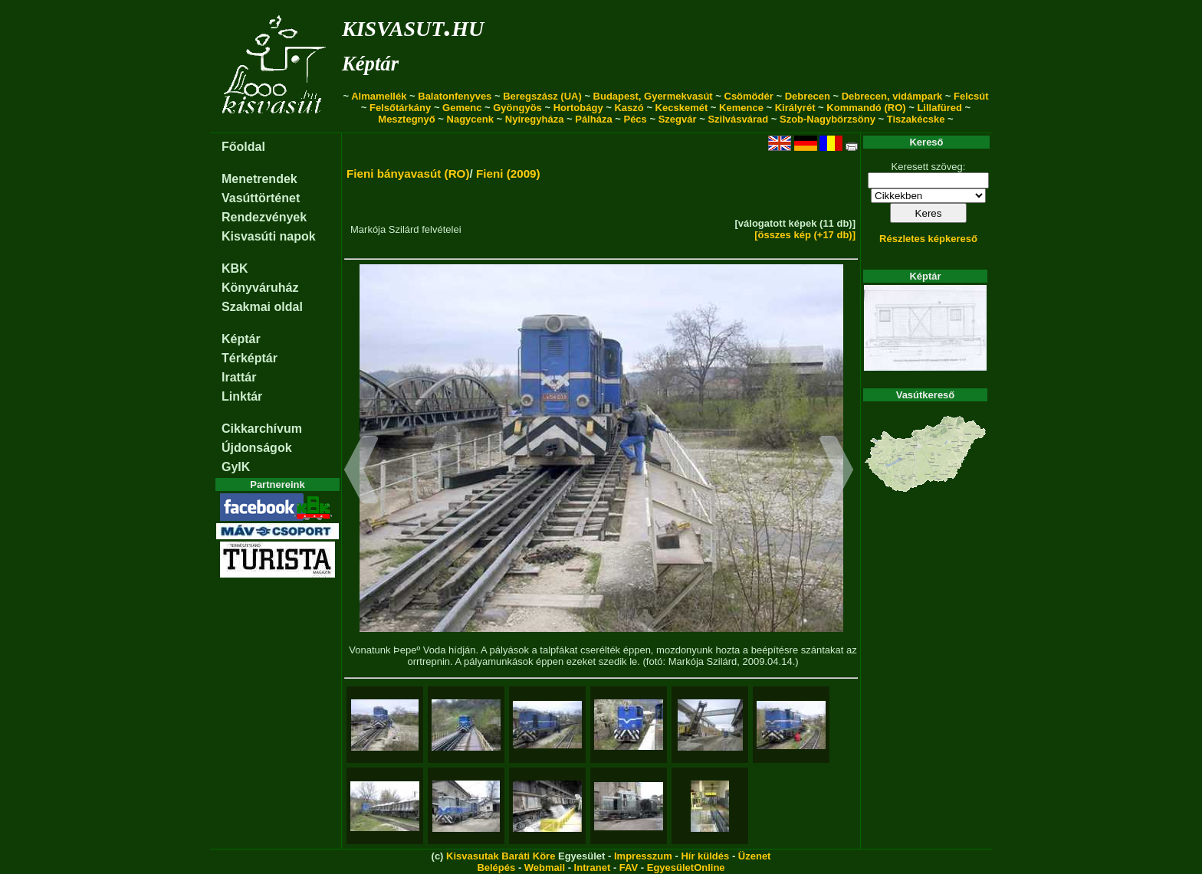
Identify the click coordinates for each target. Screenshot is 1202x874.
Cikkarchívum (262, 428)
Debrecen (807, 96)
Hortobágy (578, 107)
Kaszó (628, 107)
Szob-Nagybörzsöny (827, 119)
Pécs (634, 119)
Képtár (370, 63)
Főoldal (243, 146)
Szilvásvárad (738, 119)
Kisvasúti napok (269, 236)
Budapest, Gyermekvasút (653, 96)
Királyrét (795, 107)
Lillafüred (939, 107)
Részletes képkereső (928, 238)
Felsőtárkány (400, 107)
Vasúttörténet (261, 198)
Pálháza (593, 119)
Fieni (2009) (508, 173)
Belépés (496, 867)
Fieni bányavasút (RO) (408, 173)
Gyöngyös (517, 107)
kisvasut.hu (413, 25)
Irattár (239, 377)
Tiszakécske (916, 119)
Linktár (242, 396)
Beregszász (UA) (542, 96)
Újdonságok (257, 447)
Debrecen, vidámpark (892, 96)
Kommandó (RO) (865, 107)
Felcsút (971, 96)
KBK (235, 268)
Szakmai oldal (262, 306)
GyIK (236, 466)
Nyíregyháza (534, 119)
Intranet (592, 867)
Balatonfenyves (454, 96)
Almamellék (378, 96)
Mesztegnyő (406, 119)
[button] (361, 472)
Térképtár (250, 358)
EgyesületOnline (686, 867)
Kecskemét (681, 107)
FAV (628, 867)
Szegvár (677, 119)
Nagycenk (470, 119)
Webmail (544, 867)
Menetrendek (259, 178)
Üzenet (754, 856)
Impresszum (643, 856)
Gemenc (461, 107)
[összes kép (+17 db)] (805, 235)
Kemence (741, 107)
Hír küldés (705, 856)
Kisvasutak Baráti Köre (500, 856)
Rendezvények (264, 217)
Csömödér (748, 96)
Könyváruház (260, 287)
